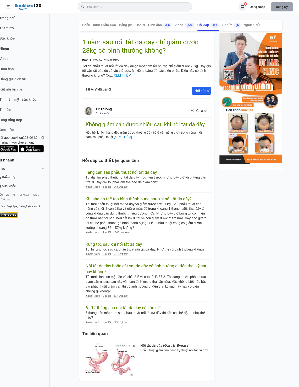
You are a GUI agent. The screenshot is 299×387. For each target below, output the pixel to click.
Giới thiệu (10, 197)
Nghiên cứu (252, 25)
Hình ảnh (160, 25)
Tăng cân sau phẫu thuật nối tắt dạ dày (121, 172)
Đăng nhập (257, 7)
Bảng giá (126, 25)
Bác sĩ (140, 25)
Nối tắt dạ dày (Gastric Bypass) (165, 345)
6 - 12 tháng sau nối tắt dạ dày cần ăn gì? (123, 307)
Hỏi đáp (208, 25)
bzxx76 (86, 59)
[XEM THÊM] (122, 75)
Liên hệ (23, 197)
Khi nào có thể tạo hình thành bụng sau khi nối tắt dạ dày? (139, 198)
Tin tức (231, 25)
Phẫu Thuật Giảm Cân (99, 25)
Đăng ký (282, 7)
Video (184, 25)
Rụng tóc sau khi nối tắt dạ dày (114, 244)
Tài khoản (37, 197)
